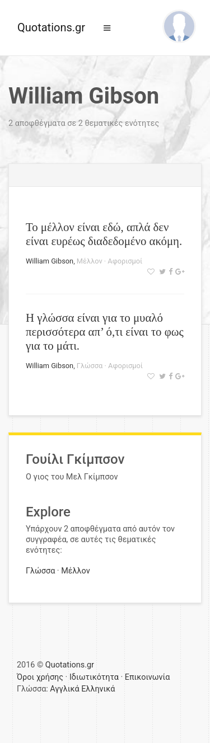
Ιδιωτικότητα (94, 677)
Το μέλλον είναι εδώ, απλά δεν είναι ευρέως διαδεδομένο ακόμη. (104, 233)
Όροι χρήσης (40, 677)
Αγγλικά (64, 689)
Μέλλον (89, 261)
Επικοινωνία (147, 677)
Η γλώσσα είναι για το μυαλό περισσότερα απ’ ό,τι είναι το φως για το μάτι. (105, 331)
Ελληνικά (98, 689)
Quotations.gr (51, 27)
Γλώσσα (89, 365)
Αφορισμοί (125, 261)
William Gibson (49, 261)
